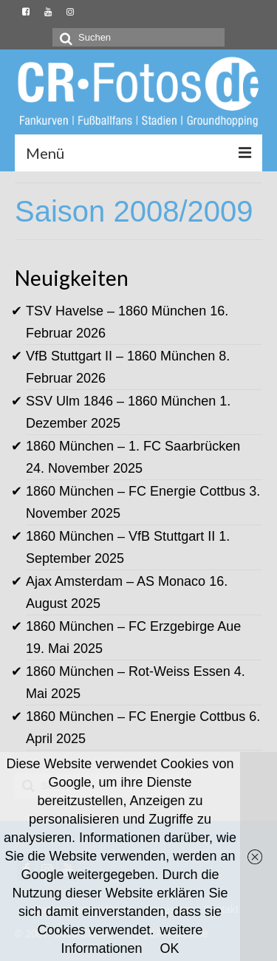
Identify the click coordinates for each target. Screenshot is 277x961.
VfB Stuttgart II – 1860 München (120, 356)
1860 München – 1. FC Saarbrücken (133, 446)
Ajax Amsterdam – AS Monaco (115, 581)
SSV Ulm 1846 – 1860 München (121, 401)
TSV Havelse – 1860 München (116, 311)
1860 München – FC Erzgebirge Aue (133, 626)
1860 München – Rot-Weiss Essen (128, 671)
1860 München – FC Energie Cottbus (135, 491)
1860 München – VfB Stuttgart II (120, 536)
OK (169, 948)
